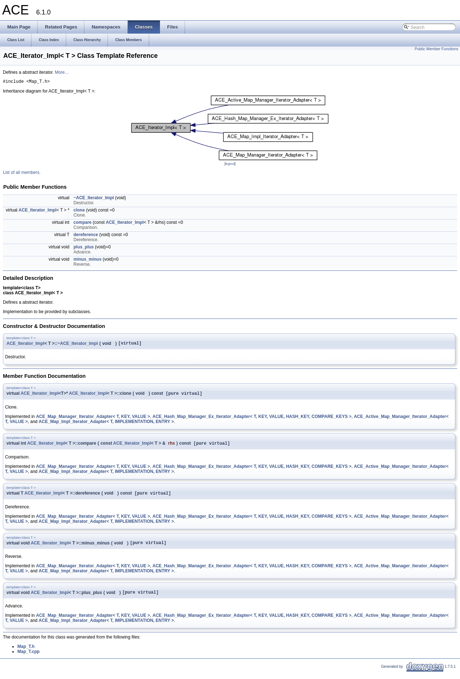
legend (230, 165)
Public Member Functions (436, 49)
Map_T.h (25, 652)
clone (79, 211)
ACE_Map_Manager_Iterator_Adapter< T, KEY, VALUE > (93, 419)
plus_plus (83, 248)
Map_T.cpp (28, 658)
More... (61, 72)
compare (82, 223)
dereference (85, 235)
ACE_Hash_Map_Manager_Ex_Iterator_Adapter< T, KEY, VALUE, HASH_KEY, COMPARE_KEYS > (251, 419)
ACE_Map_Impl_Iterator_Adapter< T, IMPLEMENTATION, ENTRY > (106, 424)
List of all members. (22, 173)
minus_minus (87, 260)
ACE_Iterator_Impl (37, 211)
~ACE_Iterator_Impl (93, 198)
